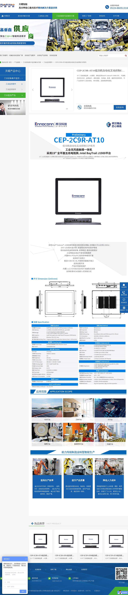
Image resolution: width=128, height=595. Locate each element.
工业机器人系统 (43, 16)
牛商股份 (74, 591)
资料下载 (53, 569)
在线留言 (84, 569)
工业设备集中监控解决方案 (65, 16)
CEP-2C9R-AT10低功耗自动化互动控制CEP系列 (70, 62)
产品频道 (17, 62)
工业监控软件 (11, 89)
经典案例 (38, 569)
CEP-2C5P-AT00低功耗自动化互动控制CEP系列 (98, 555)
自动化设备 (53, 55)
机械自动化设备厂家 (16, 55)
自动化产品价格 (42, 55)
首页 (10, 62)
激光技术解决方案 (24, 16)
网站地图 (69, 569)
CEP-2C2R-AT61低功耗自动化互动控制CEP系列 (73, 555)
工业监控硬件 (48, 62)
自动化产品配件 (30, 55)
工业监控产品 (10, 95)
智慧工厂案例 (86, 16)
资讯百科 (102, 16)
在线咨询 (120, 107)
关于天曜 (116, 16)
